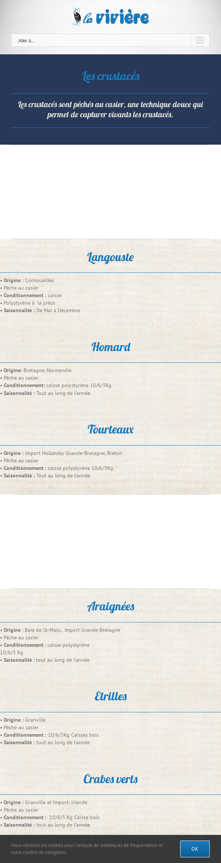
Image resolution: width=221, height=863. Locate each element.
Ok (195, 848)
